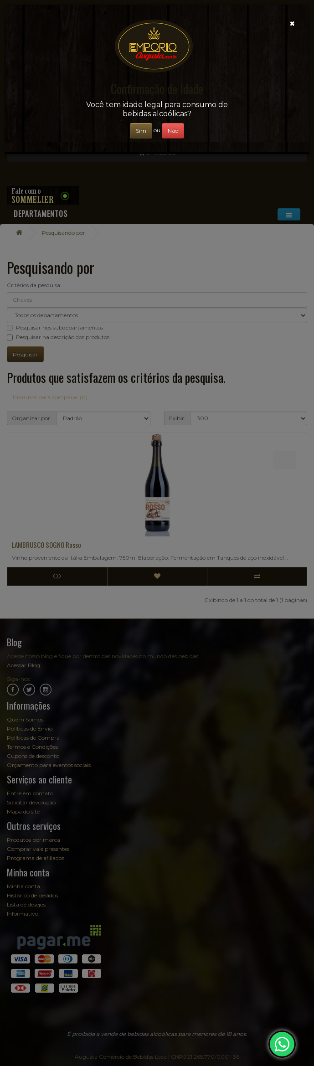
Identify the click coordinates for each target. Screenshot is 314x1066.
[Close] (292, 23)
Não (173, 130)
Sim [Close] (141, 130)
